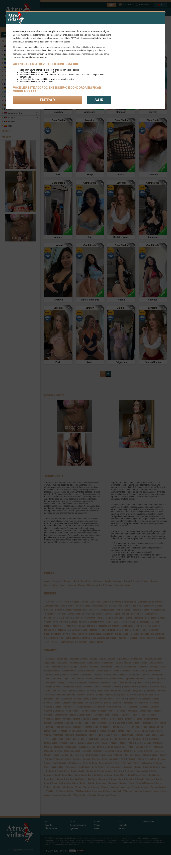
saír (99, 100)
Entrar (47, 100)
